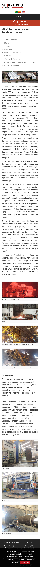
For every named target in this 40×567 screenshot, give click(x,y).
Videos (7, 46)
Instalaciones (9, 49)
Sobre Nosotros (10, 40)
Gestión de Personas (12, 59)
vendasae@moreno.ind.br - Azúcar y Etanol (19, 546)
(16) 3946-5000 (11, 542)
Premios (7, 56)
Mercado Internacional (12, 53)
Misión (6, 43)
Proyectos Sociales (11, 65)
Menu (19, 17)
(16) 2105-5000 (28, 542)
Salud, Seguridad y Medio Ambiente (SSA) (20, 62)
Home (14, 24)
